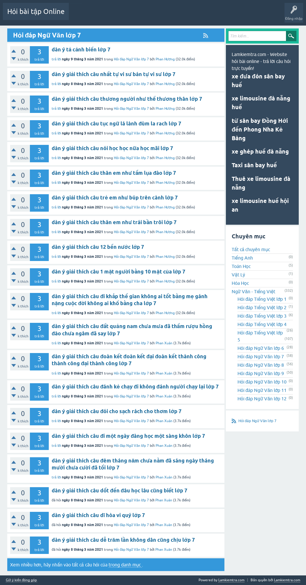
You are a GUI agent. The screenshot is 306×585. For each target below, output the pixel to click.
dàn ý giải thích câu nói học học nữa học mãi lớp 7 (112, 148)
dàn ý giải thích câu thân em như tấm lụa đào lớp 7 (114, 173)
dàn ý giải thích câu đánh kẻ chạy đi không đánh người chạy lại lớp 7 (135, 387)
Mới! (115, 15)
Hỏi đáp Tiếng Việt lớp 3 (262, 315)
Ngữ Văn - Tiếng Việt (253, 291)
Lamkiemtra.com (287, 580)
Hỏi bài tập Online (35, 11)
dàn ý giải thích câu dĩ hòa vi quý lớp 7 (98, 515)
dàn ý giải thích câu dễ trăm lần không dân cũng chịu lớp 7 (123, 540)
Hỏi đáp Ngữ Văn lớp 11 (262, 390)
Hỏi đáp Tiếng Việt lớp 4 (262, 324)
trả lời (56, 133)
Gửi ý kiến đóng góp (21, 580)
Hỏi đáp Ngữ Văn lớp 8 (260, 365)
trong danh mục (125, 564)
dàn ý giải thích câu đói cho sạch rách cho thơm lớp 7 (116, 411)
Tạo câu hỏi (186, 15)
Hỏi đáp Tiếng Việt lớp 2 (262, 307)
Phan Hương (165, 133)
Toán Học (241, 266)
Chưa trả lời (136, 15)
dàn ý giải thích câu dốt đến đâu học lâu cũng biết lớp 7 (119, 490)
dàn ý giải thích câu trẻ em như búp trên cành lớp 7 (115, 198)
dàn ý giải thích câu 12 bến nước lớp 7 (98, 247)
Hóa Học (240, 283)
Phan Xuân (164, 343)
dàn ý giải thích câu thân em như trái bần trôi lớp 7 (114, 222)
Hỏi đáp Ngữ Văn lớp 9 (260, 373)
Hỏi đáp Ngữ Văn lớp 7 (131, 133)
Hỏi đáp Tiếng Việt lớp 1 (262, 299)
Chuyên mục (161, 15)
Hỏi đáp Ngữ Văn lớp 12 (262, 398)
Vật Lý (238, 274)
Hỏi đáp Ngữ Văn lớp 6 (260, 348)
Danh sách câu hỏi (88, 15)
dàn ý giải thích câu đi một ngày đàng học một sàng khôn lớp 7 (128, 436)
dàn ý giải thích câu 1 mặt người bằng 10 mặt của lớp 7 (118, 272)
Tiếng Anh (242, 257)
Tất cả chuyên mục (251, 249)
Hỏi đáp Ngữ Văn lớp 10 (262, 381)
